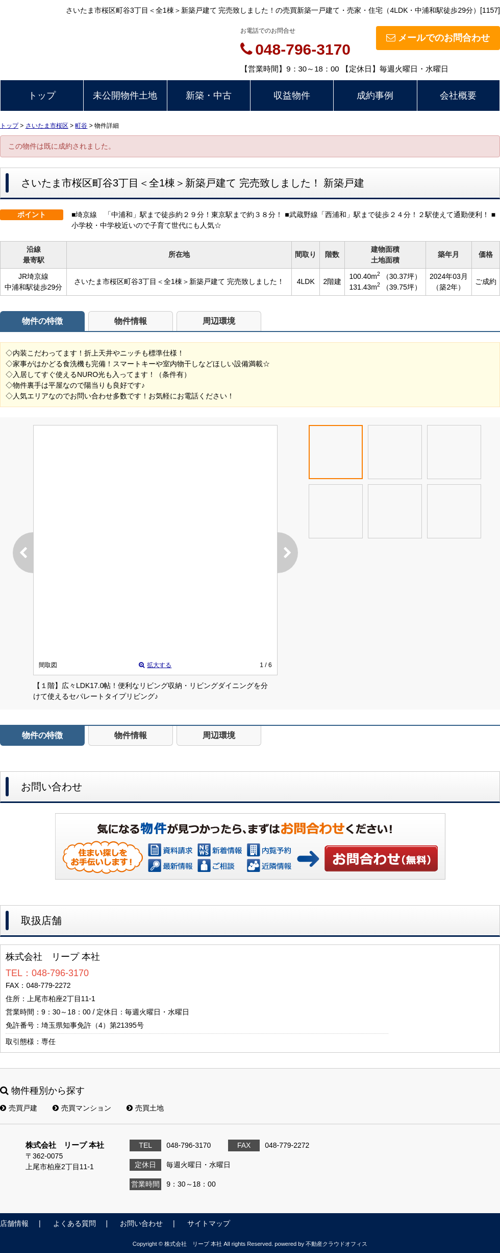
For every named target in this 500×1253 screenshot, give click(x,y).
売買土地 (145, 1108)
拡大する (155, 665)
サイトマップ (208, 1223)
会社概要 (458, 95)
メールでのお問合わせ (438, 38)
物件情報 (130, 321)
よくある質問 (74, 1223)
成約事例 (375, 95)
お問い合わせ (382, 858)
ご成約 (485, 281)
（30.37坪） (401, 276)
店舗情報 (14, 1223)
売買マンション (82, 1108)
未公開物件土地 (125, 95)
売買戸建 (18, 1108)
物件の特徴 (42, 321)
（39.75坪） (401, 287)
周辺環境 (219, 321)
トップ (42, 95)
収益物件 (291, 95)
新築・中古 (209, 95)
